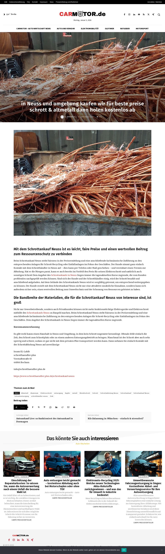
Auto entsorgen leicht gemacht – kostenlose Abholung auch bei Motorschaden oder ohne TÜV (62, 484)
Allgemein (62, 93)
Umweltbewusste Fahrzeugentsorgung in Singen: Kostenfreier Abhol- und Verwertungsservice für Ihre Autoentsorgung (143, 486)
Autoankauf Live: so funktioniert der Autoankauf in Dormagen (44, 420)
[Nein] (161, 550)
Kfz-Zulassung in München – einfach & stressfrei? (115, 418)
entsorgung (58, 393)
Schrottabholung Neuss (109, 393)
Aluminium (34, 393)
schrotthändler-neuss (39, 396)
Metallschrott (85, 393)
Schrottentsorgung (22, 396)
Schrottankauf (126, 393)
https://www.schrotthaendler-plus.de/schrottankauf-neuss (44, 376)
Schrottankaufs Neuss (38, 312)
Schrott (95, 393)
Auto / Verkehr (21, 477)
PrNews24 (71, 117)
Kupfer (67, 393)
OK (124, 550)
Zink (51, 396)
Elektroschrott (46, 393)
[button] (159, 14)
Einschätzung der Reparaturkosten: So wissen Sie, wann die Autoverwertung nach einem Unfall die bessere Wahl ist (21, 486)
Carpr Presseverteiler (21, 519)
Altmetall (24, 393)
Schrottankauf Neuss (141, 393)
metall (74, 393)
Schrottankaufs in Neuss (64, 275)
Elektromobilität (103, 477)
